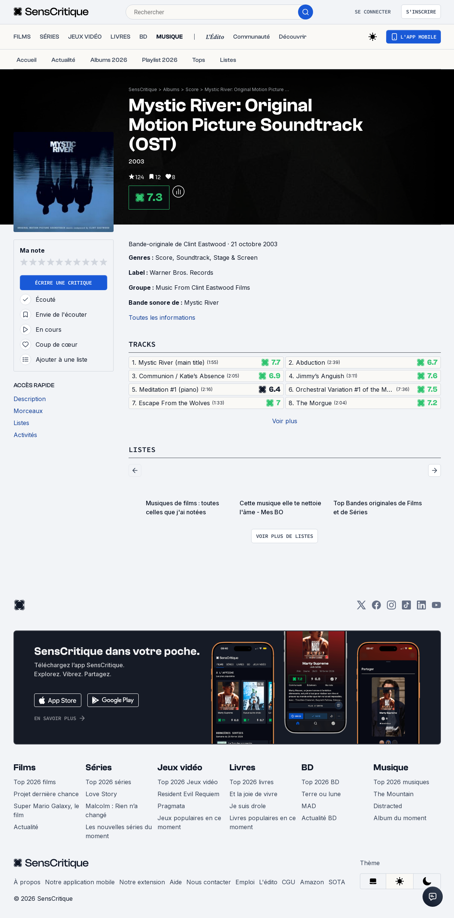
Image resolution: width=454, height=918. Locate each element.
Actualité (25, 827)
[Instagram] (391, 607)
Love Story (101, 794)
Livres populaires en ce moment (262, 822)
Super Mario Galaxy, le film (46, 810)
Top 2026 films (34, 782)
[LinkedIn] (421, 607)
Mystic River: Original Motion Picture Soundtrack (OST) (248, 89)
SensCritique (143, 89)
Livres (242, 767)
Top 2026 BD (320, 782)
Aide (175, 882)
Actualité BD (319, 818)
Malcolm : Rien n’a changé (111, 810)
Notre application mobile (80, 882)
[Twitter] (361, 607)
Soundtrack (193, 257)
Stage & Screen (235, 257)
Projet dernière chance (46, 794)
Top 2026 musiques (401, 782)
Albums (171, 89)
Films (24, 767)
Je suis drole (247, 806)
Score (192, 89)
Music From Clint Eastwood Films (203, 287)
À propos (26, 882)
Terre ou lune (321, 794)
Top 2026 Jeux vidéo (187, 782)
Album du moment (399, 818)
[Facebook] (376, 607)
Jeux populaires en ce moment (189, 822)
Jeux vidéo (179, 767)
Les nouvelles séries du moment (118, 831)
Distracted (387, 806)
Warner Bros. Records (181, 272)
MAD (308, 806)
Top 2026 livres (251, 782)
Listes (142, 449)
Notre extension (142, 882)
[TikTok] (406, 607)
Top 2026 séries (108, 782)
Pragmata (171, 806)
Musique (390, 767)
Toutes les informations (162, 317)
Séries (98, 767)
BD (307, 767)
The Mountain (393, 794)
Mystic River (201, 302)
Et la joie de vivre (253, 794)
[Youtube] (436, 607)
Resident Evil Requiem (188, 794)
